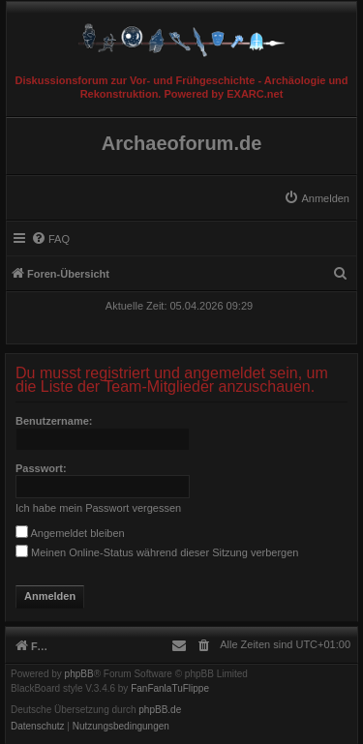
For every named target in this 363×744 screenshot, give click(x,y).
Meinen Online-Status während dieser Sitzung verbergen (156, 552)
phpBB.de (159, 710)
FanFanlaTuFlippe (170, 689)
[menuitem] (316, 198)
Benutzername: (53, 421)
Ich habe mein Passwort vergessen (98, 508)
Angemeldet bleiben (70, 533)
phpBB (79, 674)
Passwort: (41, 468)
